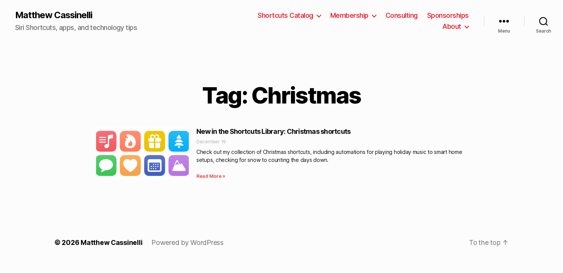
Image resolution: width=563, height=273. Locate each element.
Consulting (402, 15)
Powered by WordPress (188, 243)
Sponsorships (448, 15)
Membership (349, 15)
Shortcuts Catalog (285, 15)
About (451, 27)
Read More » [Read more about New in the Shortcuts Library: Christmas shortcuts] (211, 176)
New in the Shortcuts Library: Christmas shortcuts (273, 131)
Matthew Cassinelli (54, 15)
